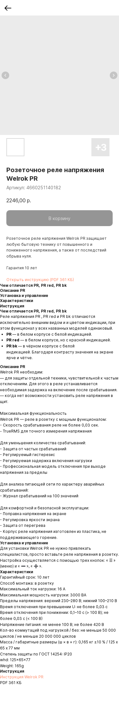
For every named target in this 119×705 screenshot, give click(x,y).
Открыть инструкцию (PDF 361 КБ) (40, 279)
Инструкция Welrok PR (21, 677)
